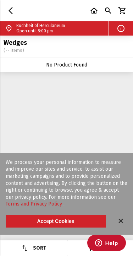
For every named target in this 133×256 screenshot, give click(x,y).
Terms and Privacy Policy (34, 204)
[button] (121, 28)
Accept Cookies (55, 221)
